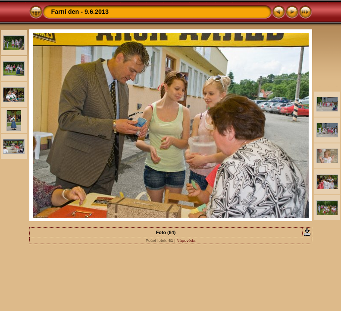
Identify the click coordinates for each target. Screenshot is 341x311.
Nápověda (186, 240)
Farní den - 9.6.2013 (80, 11)
